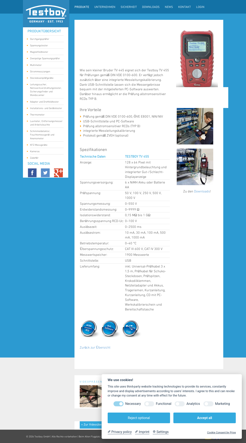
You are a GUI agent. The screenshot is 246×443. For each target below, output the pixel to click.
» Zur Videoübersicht (95, 425)
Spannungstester (45, 45)
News (169, 7)
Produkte (81, 7)
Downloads (151, 7)
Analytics (193, 404)
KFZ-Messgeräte (45, 145)
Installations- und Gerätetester (46, 108)
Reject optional (139, 418)
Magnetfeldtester (45, 52)
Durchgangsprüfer (45, 39)
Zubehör (45, 158)
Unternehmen (104, 7)
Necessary (133, 404)
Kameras (45, 151)
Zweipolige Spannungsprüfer (45, 58)
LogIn (200, 7)
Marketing (222, 404)
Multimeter (45, 65)
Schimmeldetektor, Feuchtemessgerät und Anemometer (45, 134)
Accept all (204, 418)
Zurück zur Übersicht (95, 347)
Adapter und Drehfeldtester (45, 102)
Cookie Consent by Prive (221, 432)
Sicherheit (129, 7)
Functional (163, 404)
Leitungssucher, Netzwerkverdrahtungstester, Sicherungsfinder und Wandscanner (46, 89)
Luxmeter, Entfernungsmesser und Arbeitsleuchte (46, 123)
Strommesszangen (45, 71)
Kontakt (184, 7)
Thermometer (45, 115)
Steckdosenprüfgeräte (45, 78)
